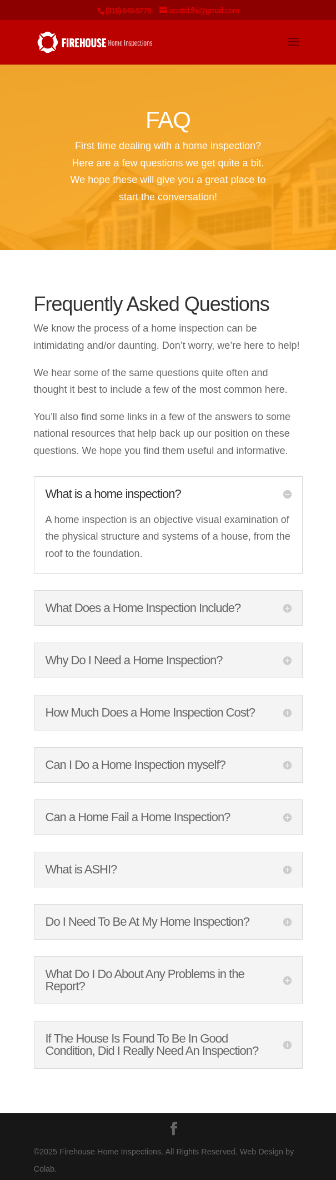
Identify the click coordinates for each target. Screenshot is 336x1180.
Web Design (261, 1151)
